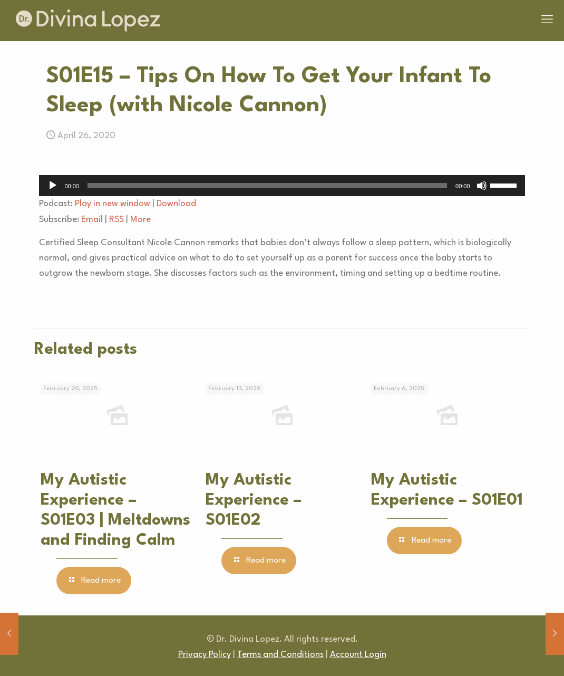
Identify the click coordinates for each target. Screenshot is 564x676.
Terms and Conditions (280, 654)
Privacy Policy (204, 654)
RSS (116, 219)
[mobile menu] (547, 21)
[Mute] (482, 185)
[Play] (52, 185)
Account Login (358, 654)
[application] (281, 185)
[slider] (267, 185)
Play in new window (112, 203)
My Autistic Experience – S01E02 (254, 500)
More (140, 219)
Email (92, 219)
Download (176, 203)
